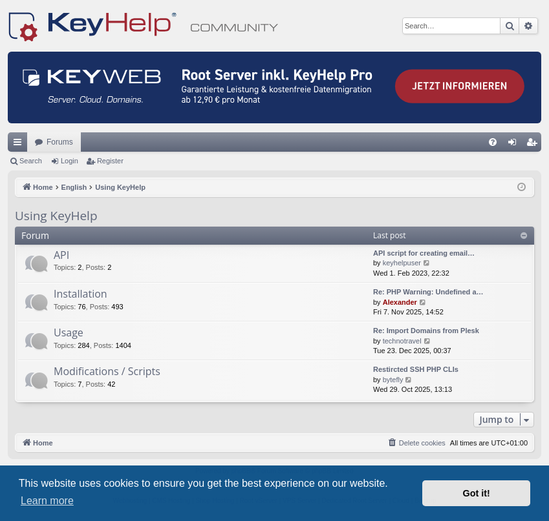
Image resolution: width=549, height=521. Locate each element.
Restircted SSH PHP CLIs (415, 369)
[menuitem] (492, 142)
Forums (60, 142)
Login (69, 161)
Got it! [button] (476, 493)
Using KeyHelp (56, 215)
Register (110, 161)
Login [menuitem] (515, 145)
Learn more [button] (47, 500)
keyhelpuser (402, 263)
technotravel (402, 341)
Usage (68, 332)
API (61, 255)
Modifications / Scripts (107, 371)
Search (30, 161)
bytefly (393, 379)
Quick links (20, 145)
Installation (80, 294)
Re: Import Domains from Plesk (426, 330)
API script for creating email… (424, 253)
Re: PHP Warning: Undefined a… (428, 292)
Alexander (400, 302)
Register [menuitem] (534, 145)
